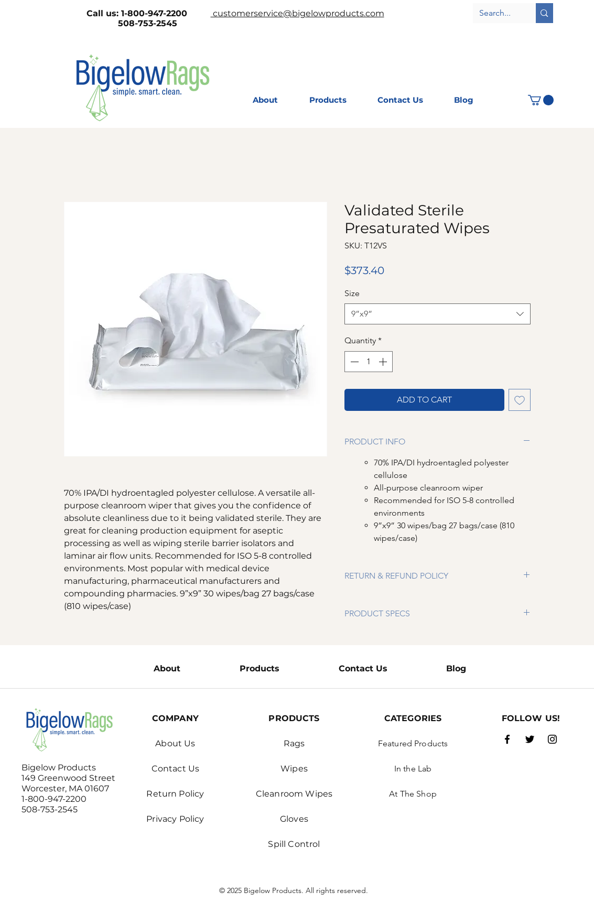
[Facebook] (507, 739)
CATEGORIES (413, 718)
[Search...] (496, 13)
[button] (541, 100)
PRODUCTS (293, 718)
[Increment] (383, 362)
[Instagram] (552, 739)
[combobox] (437, 313)
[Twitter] (530, 739)
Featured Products (413, 743)
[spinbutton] (368, 362)
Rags (294, 743)
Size (352, 293)
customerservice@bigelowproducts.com (297, 13)
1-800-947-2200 (166, 13)
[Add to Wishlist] (520, 400)
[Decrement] (353, 362)
